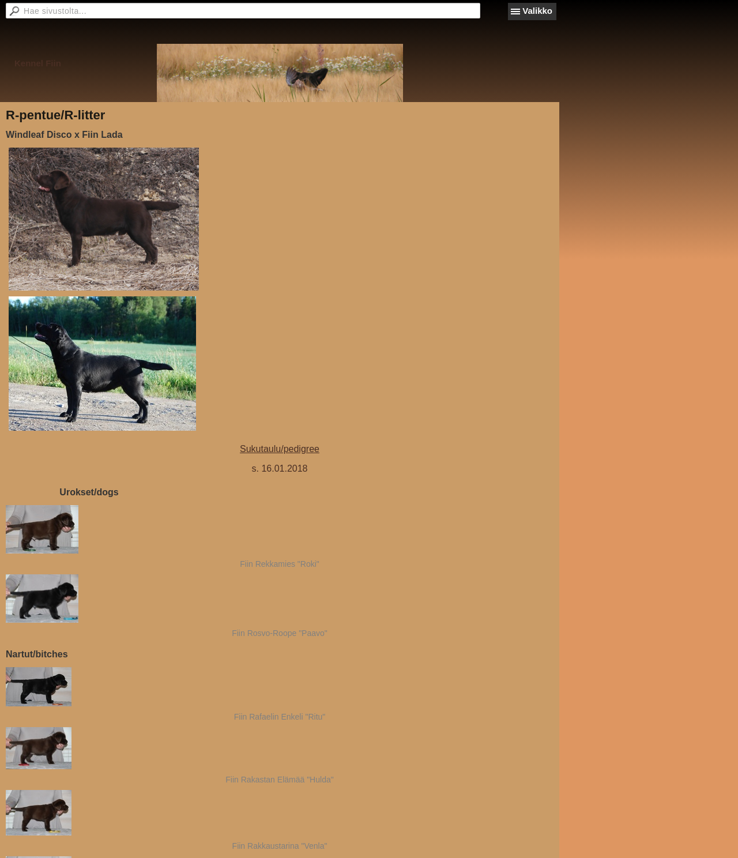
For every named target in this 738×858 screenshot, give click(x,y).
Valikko (537, 11)
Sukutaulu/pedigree (279, 449)
